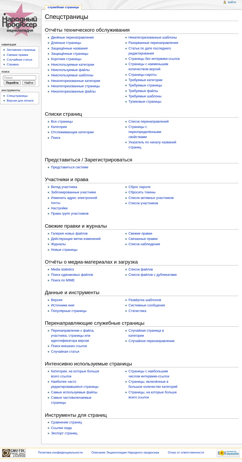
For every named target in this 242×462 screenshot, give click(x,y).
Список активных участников (151, 198)
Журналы (58, 244)
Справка (13, 64)
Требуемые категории (146, 80)
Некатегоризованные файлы (73, 91)
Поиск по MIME (63, 280)
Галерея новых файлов (69, 233)
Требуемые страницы (145, 85)
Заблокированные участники (73, 192)
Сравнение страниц (66, 422)
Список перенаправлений (149, 121)
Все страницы (62, 121)
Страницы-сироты (143, 75)
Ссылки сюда (61, 428)
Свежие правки (140, 233)
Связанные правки (143, 239)
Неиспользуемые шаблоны (72, 75)
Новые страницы (64, 250)
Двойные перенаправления (72, 37)
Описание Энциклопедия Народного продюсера (125, 452)
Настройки (59, 208)
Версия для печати (20, 100)
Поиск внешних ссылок (69, 346)
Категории (59, 127)
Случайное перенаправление (152, 341)
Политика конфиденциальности (60, 452)
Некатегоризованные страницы (75, 86)
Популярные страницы (69, 311)
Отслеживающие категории (72, 132)
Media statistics (62, 269)
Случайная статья (65, 351)
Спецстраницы (17, 95)
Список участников (143, 203)
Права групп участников (69, 213)
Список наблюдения (144, 244)
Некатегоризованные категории (75, 81)
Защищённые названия (69, 48)
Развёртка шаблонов (145, 300)
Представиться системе (69, 167)
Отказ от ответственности (186, 452)
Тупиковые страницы (145, 101)
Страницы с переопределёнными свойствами (145, 132)
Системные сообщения (147, 305)
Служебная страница (63, 7)
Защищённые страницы (69, 54)
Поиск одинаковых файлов (72, 275)
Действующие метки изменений (76, 239)
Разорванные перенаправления (153, 43)
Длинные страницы (66, 43)
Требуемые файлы (143, 91)
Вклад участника (64, 187)
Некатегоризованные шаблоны (153, 37)
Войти (232, 2)
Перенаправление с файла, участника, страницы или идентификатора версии (72, 336)
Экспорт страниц (64, 433)
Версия (56, 300)
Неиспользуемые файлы (70, 70)
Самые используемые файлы (74, 392)
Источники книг (63, 305)
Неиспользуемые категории (72, 64)
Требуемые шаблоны (145, 96)
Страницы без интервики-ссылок (154, 59)
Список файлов (141, 269)
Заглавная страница (21, 49)
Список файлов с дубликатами (153, 275)
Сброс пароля (139, 187)
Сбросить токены (142, 192)
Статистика (137, 311)
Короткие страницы (66, 59)
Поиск (55, 138)
